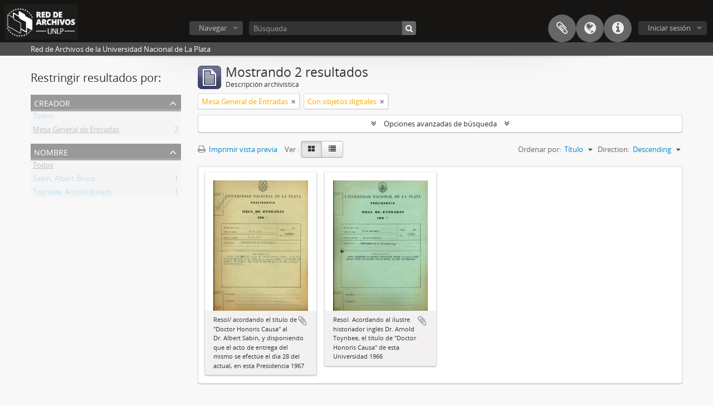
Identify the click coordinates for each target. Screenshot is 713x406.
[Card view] (311, 149)
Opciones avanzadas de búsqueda (440, 124)
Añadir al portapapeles (302, 320)
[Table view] (332, 149)
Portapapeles (562, 28)
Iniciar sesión (669, 28)
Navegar (213, 28)
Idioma (590, 28)
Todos (43, 118)
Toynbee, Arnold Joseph (72, 194)
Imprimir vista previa (237, 149)
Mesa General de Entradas (76, 131)
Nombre (51, 151)
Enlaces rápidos (618, 28)
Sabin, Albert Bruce (64, 180)
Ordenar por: (539, 149)
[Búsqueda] (332, 28)
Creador (52, 102)
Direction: (613, 149)
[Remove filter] (293, 101)
